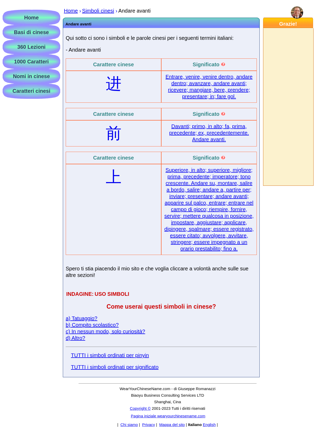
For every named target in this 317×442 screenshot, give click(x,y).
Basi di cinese (31, 32)
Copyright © (140, 408)
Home (31, 17)
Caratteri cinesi (32, 91)
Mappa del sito (172, 424)
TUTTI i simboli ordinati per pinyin (110, 355)
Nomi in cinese (31, 76)
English (209, 424)
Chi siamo (129, 424)
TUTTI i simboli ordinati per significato (115, 367)
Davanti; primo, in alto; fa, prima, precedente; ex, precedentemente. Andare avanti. (209, 132)
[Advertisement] (288, 106)
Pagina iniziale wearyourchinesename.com (168, 416)
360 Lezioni (31, 47)
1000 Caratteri (31, 61)
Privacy (148, 424)
